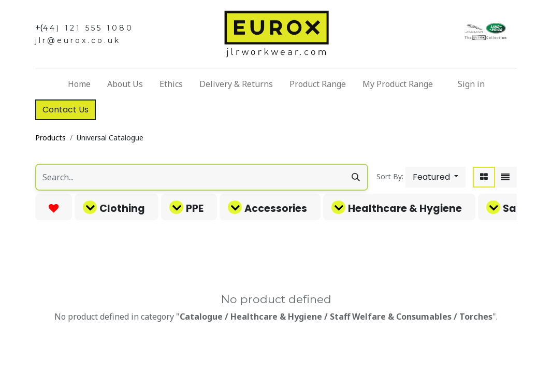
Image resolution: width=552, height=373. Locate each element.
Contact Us (65, 110)
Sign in (471, 84)
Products (50, 137)
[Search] (355, 177)
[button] (435, 177)
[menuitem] (79, 84)
